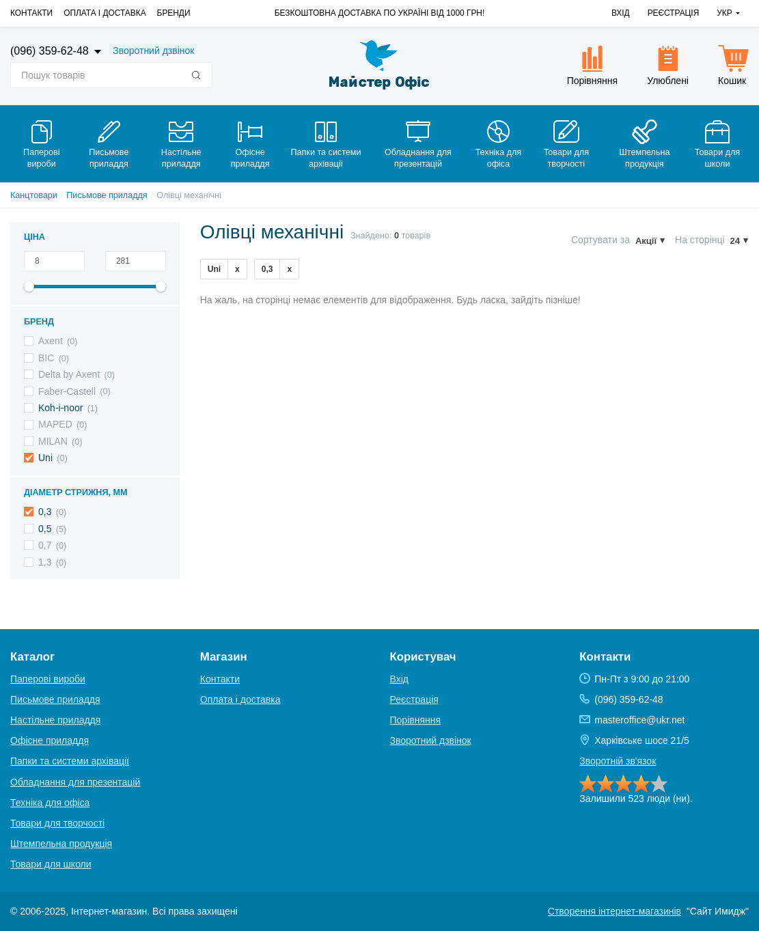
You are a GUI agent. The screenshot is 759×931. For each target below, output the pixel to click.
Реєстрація (674, 13)
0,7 (44, 545)
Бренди (174, 13)
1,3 (44, 562)
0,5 (44, 528)
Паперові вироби (47, 678)
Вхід (620, 13)
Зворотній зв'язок (617, 760)
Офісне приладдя (49, 740)
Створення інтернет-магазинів (614, 911)
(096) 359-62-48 (51, 51)
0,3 (44, 511)
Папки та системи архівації (69, 760)
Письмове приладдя (106, 195)
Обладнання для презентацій (75, 782)
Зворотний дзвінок (153, 50)
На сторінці (700, 239)
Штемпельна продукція (61, 843)
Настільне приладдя (55, 719)
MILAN (53, 441)
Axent (50, 340)
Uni (45, 457)
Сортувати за (600, 239)
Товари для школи (51, 864)
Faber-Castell (67, 391)
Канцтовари (33, 195)
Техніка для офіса (49, 802)
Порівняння (415, 719)
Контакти (31, 13)
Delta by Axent (69, 374)
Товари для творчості (57, 823)
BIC (46, 357)
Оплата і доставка (105, 13)
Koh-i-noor (60, 407)
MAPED (55, 424)
